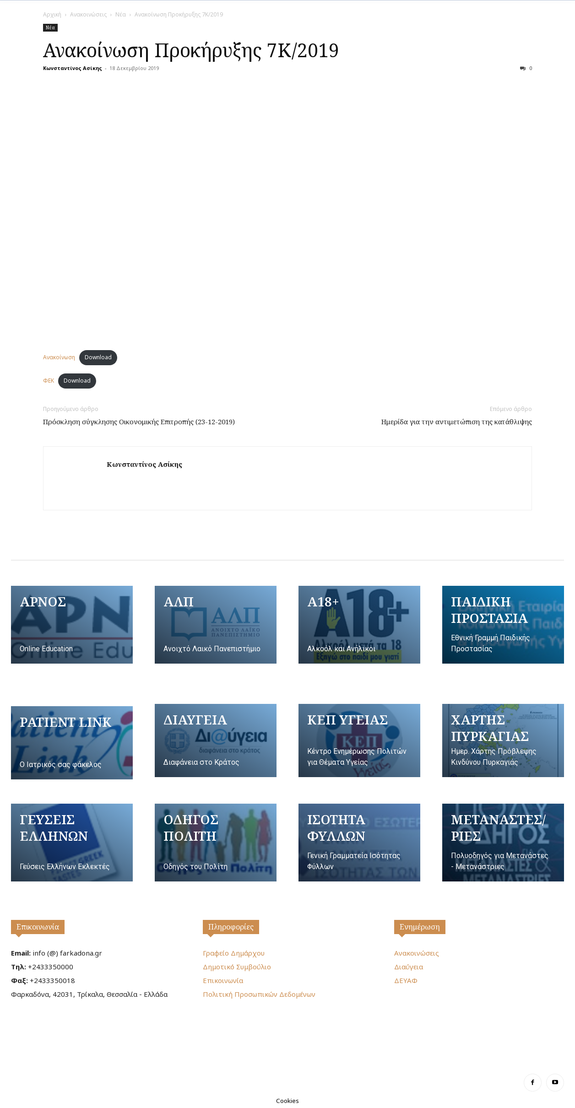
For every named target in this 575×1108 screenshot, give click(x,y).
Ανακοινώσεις (88, 14)
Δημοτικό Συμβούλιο (237, 966)
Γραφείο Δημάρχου (234, 952)
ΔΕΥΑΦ (406, 980)
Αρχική (52, 14)
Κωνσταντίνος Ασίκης (72, 68)
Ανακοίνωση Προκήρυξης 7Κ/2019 (191, 50)
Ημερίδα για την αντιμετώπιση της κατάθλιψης (456, 421)
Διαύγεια (408, 966)
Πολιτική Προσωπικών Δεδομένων (259, 994)
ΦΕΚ (48, 380)
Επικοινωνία (37, 927)
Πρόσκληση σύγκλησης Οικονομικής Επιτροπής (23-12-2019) (139, 421)
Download (98, 357)
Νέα (120, 14)
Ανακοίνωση (59, 357)
